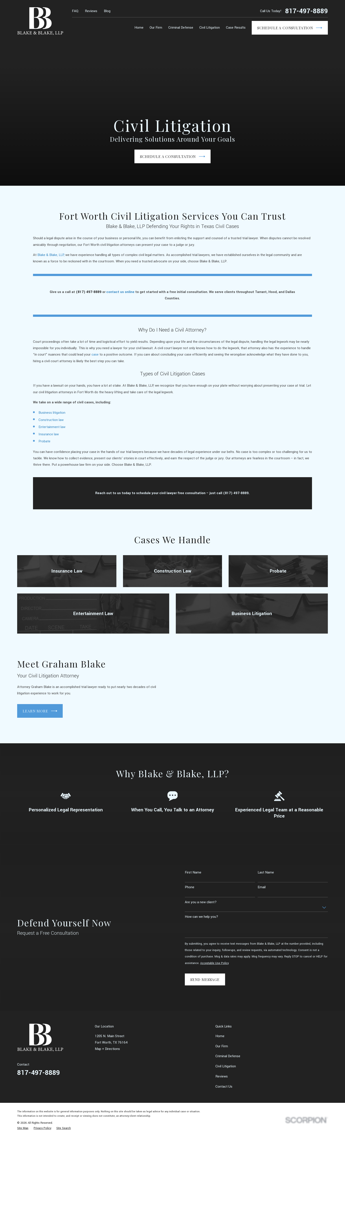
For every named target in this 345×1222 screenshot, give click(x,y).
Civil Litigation (225, 1066)
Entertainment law (52, 433)
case (95, 361)
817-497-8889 (306, 11)
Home (219, 1036)
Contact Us (223, 1086)
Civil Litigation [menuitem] (209, 27)
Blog (107, 11)
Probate (44, 447)
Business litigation (52, 419)
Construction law (51, 426)
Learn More (33, 711)
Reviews (91, 11)
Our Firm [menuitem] (156, 27)
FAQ (75, 11)
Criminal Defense (227, 1056)
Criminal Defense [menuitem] (180, 27)
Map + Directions (107, 1048)
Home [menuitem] (138, 27)
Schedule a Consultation (289, 28)
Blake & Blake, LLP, (50, 261)
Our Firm (221, 1046)
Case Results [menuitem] (236, 27)
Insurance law (49, 440)
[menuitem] (22, 1128)
